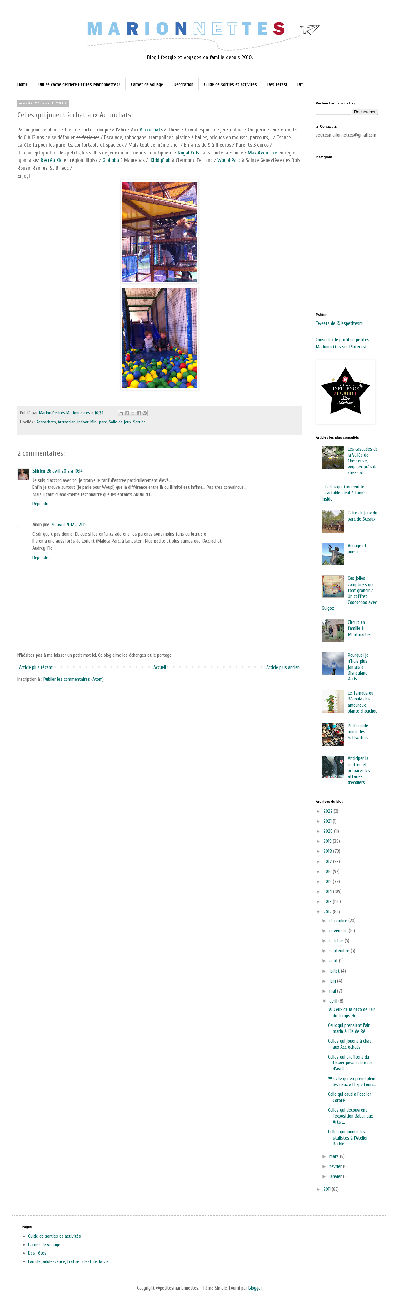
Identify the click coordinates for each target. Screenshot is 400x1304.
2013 (328, 901)
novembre (339, 930)
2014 (328, 891)
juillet (335, 971)
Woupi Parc (229, 160)
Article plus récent (36, 667)
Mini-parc (98, 422)
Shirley (38, 471)
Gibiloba (110, 160)
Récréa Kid (52, 160)
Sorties (139, 422)
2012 (328, 912)
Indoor (83, 422)
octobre (337, 940)
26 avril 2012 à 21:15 (69, 525)
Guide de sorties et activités (230, 84)
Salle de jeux (120, 422)
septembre (340, 950)
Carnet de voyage (147, 84)
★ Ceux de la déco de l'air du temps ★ (351, 1012)
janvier (336, 1176)
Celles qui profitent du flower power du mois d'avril (350, 1063)
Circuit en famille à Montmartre (359, 628)
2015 (328, 881)
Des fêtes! (277, 84)
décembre (338, 920)
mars (334, 1156)
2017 (328, 861)
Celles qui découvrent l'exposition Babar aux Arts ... (350, 1116)
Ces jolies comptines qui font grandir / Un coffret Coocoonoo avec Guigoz (349, 593)
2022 (328, 811)
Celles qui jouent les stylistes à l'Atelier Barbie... (348, 1137)
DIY (300, 84)
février (336, 1166)
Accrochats (151, 129)
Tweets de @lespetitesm (339, 323)
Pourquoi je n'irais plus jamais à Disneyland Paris (358, 667)
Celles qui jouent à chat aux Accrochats (349, 1044)
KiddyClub (161, 160)
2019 (328, 841)
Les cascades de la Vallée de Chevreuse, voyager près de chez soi (363, 461)
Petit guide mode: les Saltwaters (358, 731)
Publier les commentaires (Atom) (73, 679)
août (334, 960)
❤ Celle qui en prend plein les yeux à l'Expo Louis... (352, 1081)
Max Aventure (262, 152)
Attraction (67, 422)
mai (333, 991)
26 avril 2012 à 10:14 (65, 471)
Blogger (255, 1288)
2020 (328, 831)
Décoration (183, 84)
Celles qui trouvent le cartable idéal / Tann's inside (344, 493)
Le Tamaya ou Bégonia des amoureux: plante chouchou (363, 702)
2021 (328, 821)
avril (333, 1001)
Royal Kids (188, 152)
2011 (327, 1189)
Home (23, 84)
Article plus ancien (283, 667)
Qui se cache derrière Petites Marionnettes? (79, 84)
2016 (328, 871)
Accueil (159, 667)
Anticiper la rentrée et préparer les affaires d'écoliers (359, 770)
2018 (328, 851)
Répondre (41, 504)
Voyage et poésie (357, 548)
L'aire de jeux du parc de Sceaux (362, 516)
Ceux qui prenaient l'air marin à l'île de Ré (349, 1028)
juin (333, 981)
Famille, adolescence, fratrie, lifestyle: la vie (68, 1261)
